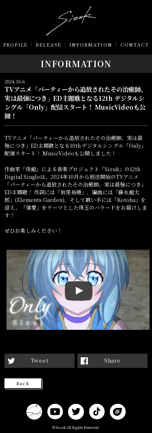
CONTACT (134, 44)
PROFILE (15, 44)
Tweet (40, 360)
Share (112, 360)
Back (22, 383)
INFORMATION (90, 44)
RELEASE (48, 44)
